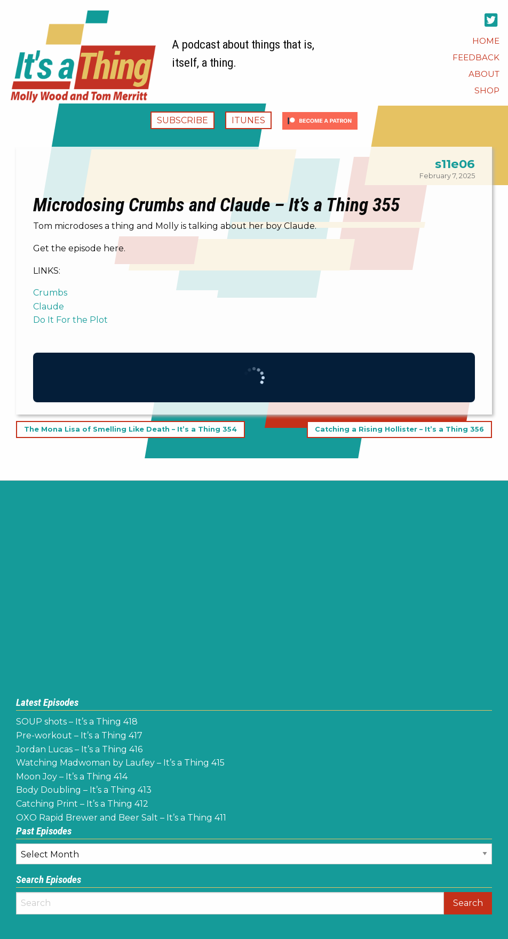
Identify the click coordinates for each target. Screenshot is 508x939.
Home (485, 41)
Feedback (476, 57)
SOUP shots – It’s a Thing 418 (77, 722)
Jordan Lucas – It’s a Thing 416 (79, 749)
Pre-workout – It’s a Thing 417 (79, 735)
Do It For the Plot (70, 320)
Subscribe (182, 120)
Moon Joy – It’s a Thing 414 (72, 776)
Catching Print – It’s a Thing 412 (82, 804)
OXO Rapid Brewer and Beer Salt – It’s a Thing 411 (121, 818)
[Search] (230, 903)
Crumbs (50, 293)
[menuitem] (486, 41)
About (484, 74)
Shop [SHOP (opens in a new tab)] (486, 90)
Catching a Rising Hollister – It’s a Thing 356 (399, 430)
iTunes (248, 120)
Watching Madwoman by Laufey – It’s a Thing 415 (120, 763)
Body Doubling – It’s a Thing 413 (84, 790)
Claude (48, 306)
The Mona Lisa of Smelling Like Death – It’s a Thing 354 (130, 430)
